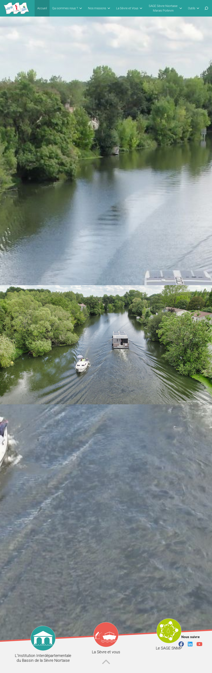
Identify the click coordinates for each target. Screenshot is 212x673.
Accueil (42, 8)
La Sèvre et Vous (129, 8)
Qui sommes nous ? (67, 8)
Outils (194, 8)
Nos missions (99, 8)
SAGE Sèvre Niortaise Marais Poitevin (166, 8)
